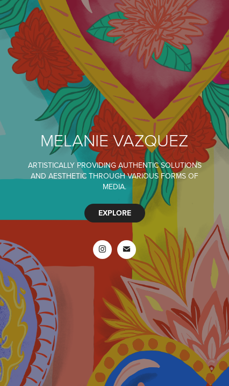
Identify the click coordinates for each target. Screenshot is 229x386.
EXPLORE (114, 212)
